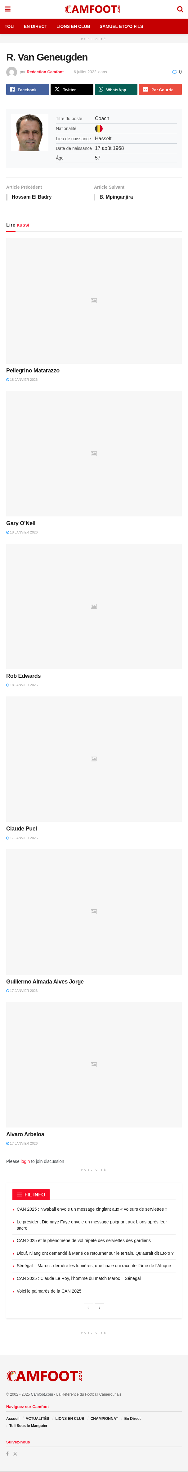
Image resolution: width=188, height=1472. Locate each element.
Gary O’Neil (20, 524)
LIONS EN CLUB (69, 1419)
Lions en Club (73, 26)
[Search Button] (180, 9)
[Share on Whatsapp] (116, 90)
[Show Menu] (8, 9)
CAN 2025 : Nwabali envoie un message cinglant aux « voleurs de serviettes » (92, 1210)
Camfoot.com (42, 1395)
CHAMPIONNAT (104, 1419)
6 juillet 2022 (85, 72)
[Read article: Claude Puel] (94, 760)
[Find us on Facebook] (7, 1454)
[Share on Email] (160, 90)
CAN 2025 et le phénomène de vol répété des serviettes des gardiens (84, 1241)
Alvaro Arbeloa (25, 1135)
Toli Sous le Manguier (28, 1427)
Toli (10, 26)
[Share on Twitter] (72, 90)
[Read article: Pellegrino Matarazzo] (94, 302)
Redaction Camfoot (45, 72)
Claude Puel (21, 829)
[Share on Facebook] (27, 90)
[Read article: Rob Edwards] (94, 607)
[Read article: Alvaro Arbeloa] (94, 1065)
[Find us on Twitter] (15, 1454)
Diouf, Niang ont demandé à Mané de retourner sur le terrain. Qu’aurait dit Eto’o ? (95, 1254)
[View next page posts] (99, 1308)
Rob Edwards (23, 677)
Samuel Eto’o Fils (121, 26)
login (25, 1161)
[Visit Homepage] (94, 9)
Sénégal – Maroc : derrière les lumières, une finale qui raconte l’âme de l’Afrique (94, 1266)
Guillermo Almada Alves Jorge (45, 982)
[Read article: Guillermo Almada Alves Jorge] (94, 913)
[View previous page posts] (88, 1308)
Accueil (13, 1419)
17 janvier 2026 (22, 839)
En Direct (35, 26)
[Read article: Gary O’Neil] (94, 454)
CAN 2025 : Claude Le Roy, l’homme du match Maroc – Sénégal (79, 1279)
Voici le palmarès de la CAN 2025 (49, 1292)
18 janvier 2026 (22, 380)
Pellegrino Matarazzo (33, 371)
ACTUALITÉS (37, 1419)
